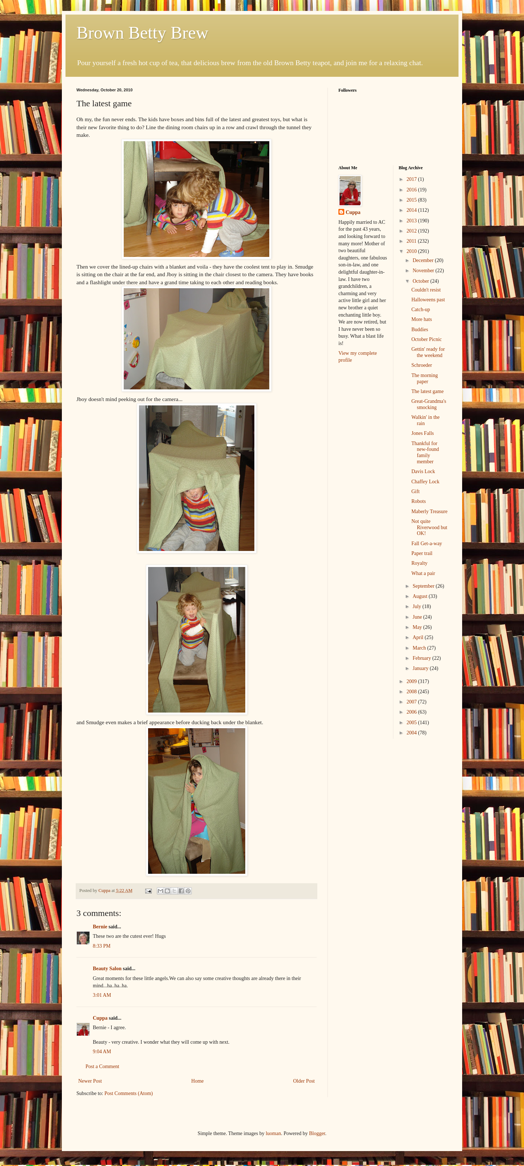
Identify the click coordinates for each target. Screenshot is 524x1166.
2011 (412, 241)
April (419, 637)
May (418, 627)
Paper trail (421, 553)
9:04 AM (102, 1051)
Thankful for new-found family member (425, 452)
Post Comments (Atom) (128, 1093)
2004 (412, 732)
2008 (412, 691)
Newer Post (90, 1081)
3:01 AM (102, 995)
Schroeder (421, 365)
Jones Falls (422, 433)
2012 (412, 231)
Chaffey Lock (425, 481)
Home (197, 1081)
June (418, 617)
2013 (412, 220)
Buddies (419, 329)
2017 (412, 179)
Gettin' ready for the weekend (428, 352)
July (417, 606)
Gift (415, 491)
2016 (412, 190)
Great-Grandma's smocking (428, 404)
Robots (418, 501)
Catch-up (420, 309)
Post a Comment (102, 1066)
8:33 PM (102, 946)
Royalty (419, 563)
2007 (412, 702)
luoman (273, 1133)
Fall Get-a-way (426, 543)
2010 (412, 251)
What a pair (423, 573)
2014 (412, 210)
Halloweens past (428, 299)
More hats (421, 319)
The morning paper (424, 378)
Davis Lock (423, 471)
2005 (412, 722)
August (421, 596)
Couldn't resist (426, 290)
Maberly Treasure (429, 511)
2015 (412, 200)
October (421, 281)
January (421, 668)
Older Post (304, 1081)
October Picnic (426, 339)
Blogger (317, 1133)
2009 (412, 681)
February (422, 658)
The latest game (427, 391)
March (420, 648)
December (424, 260)
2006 (412, 712)
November (424, 270)
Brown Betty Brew (142, 32)
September (424, 586)
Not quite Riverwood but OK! (429, 527)
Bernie (100, 926)
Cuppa (100, 1018)
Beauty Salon (107, 968)
